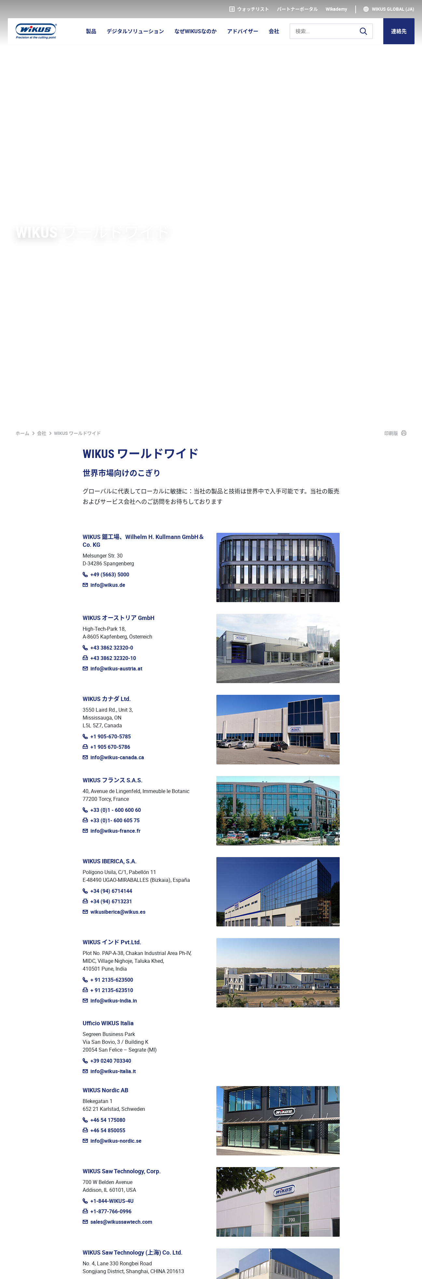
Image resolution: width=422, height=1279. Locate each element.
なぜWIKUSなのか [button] (195, 31)
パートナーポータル (297, 9)
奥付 (21, 1266)
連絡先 (399, 31)
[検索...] (331, 31)
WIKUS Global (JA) (393, 9)
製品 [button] (91, 31)
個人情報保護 (52, 1266)
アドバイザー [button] (242, 31)
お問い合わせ (385, 1114)
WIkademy (336, 9)
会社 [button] (274, 31)
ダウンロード (161, 1266)
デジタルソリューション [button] (135, 31)
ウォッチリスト (249, 9)
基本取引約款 (93, 1266)
